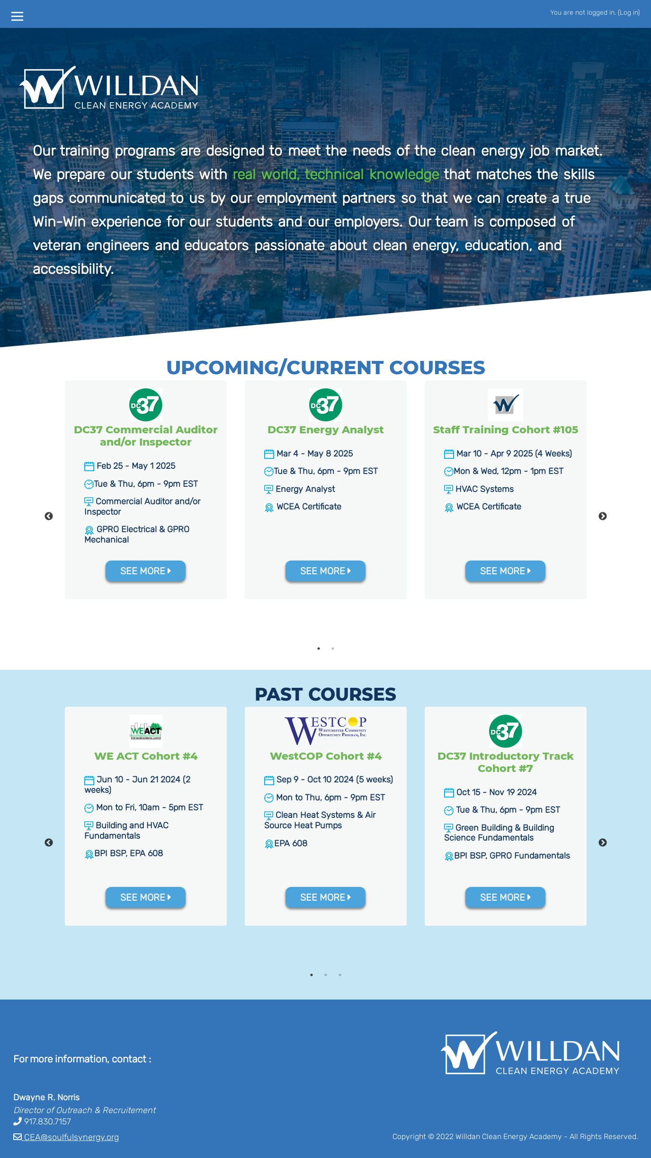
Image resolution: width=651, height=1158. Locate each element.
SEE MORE (145, 571)
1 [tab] (318, 648)
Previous (49, 516)
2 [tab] (333, 648)
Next (602, 516)
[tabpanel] (146, 489)
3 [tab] (340, 975)
